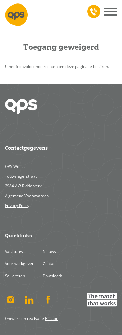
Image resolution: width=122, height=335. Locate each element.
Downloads (53, 276)
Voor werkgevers (20, 263)
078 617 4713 (92, 11)
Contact (50, 263)
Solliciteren (15, 276)
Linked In (29, 299)
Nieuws (49, 251)
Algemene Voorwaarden (27, 196)
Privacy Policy (17, 205)
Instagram (10, 299)
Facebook (48, 299)
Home (16, 14)
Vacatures (14, 251)
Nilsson (51, 318)
